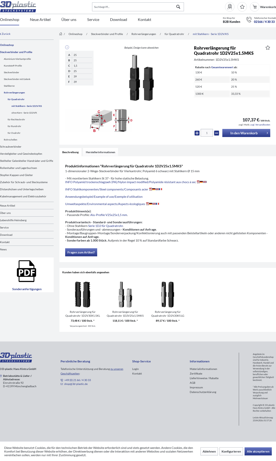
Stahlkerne (9, 85)
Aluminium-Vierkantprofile (17, 58)
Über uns (5, 212)
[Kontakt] (144, 19)
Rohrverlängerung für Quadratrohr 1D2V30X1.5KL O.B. (82, 314)
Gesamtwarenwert (222, 67)
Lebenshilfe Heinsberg (13, 220)
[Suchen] (178, 6)
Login (135, 368)
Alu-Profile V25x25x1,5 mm (108, 215)
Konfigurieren (231, 451)
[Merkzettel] (242, 7)
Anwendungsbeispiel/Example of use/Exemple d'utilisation (104, 196)
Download (6, 234)
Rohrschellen (10, 139)
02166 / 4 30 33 (264, 21)
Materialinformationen (203, 368)
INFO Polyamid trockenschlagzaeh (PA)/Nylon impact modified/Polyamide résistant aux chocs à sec (136, 182)
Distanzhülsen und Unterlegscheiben (22, 189)
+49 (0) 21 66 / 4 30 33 (77, 380)
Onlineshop (7, 45)
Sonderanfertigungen (27, 275)
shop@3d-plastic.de (76, 383)
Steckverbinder (11, 72)
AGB (192, 382)
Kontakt (5, 242)
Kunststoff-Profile (13, 65)
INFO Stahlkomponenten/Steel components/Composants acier (114, 189)
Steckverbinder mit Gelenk (17, 79)
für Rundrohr (14, 126)
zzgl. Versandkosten (260, 124)
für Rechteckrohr (16, 119)
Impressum (196, 387)
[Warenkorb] (255, 7)
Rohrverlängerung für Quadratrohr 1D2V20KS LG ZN (167, 314)
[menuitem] (231, 7)
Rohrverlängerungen (14, 92)
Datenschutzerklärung (203, 392)
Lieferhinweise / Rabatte (204, 378)
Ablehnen (209, 451)
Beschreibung (70, 152)
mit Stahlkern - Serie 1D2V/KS (27, 106)
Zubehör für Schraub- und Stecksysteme (24, 182)
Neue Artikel (7, 205)
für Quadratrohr (16, 99)
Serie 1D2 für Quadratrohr (105, 226)
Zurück (5, 33)
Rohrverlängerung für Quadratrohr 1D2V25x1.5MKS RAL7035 (125, 314)
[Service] (93, 19)
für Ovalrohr (14, 132)
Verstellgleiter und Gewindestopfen (21, 153)
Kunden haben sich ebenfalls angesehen (85, 272)
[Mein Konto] (231, 7)
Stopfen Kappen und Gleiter (16, 175)
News (3, 249)
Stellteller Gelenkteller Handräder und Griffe (26, 160)
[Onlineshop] (9, 19)
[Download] (118, 19)
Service (4, 227)
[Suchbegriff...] (138, 6)
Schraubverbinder (10, 146)
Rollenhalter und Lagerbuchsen (18, 167)
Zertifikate (196, 373)
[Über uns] (68, 19)
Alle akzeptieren (258, 451)
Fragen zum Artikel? (81, 252)
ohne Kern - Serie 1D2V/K (24, 112)
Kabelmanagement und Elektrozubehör (23, 196)
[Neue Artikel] (40, 19)
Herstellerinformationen (100, 152)
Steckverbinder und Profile (16, 52)
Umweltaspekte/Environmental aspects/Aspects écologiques (112, 204)
